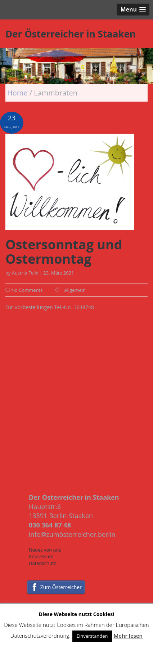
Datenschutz (42, 563)
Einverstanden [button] (92, 636)
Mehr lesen (128, 635)
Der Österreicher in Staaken (70, 33)
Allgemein (75, 290)
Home (18, 93)
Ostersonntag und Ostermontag (63, 251)
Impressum (41, 556)
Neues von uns (45, 550)
